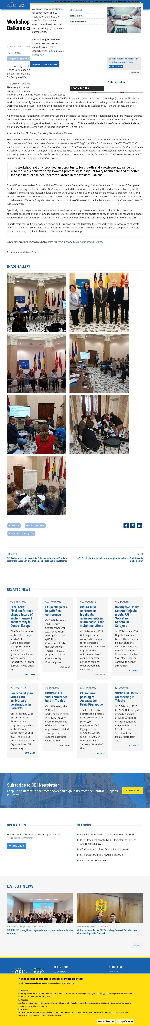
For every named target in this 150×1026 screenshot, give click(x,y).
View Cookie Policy (68, 983)
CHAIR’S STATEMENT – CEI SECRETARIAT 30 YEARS (108, 837)
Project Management (19, 61)
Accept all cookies (106, 1021)
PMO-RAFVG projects (23, 536)
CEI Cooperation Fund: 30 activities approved (104, 852)
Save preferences (125, 1021)
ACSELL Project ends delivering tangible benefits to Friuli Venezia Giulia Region (110, 562)
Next (140, 556)
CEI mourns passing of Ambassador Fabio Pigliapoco (91, 701)
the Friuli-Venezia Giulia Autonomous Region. (78, 244)
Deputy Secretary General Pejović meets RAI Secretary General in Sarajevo (127, 619)
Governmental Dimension (88, 929)
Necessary (25, 990)
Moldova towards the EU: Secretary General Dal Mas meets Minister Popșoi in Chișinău (108, 934)
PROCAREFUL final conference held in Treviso (56, 699)
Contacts (133, 6)
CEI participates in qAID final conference (56, 613)
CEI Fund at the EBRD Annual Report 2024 (102, 857)
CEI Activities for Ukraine (93, 863)
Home (10, 49)
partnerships (36, 528)
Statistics (24, 1009)
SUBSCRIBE (132, 793)
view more (137, 948)
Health (15, 528)
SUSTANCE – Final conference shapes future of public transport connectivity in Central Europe (21, 619)
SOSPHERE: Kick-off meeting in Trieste (126, 699)
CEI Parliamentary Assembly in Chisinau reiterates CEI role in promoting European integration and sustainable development (37, 562)
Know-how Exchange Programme (21, 929)
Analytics (24, 1000)
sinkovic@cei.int (31, 254)
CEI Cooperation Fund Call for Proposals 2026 (35, 837)
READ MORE (30, 677)
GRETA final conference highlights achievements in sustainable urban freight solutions (92, 619)
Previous (12, 556)
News (19, 49)
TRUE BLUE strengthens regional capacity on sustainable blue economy (40, 934)
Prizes (122, 6)
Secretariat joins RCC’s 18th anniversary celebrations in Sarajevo (21, 703)
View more (15, 848)
